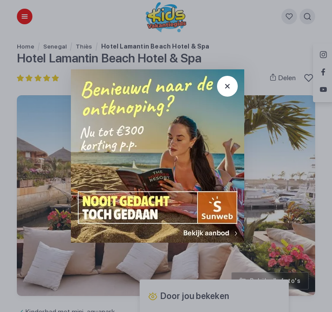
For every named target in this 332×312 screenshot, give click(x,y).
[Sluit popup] (227, 86)
